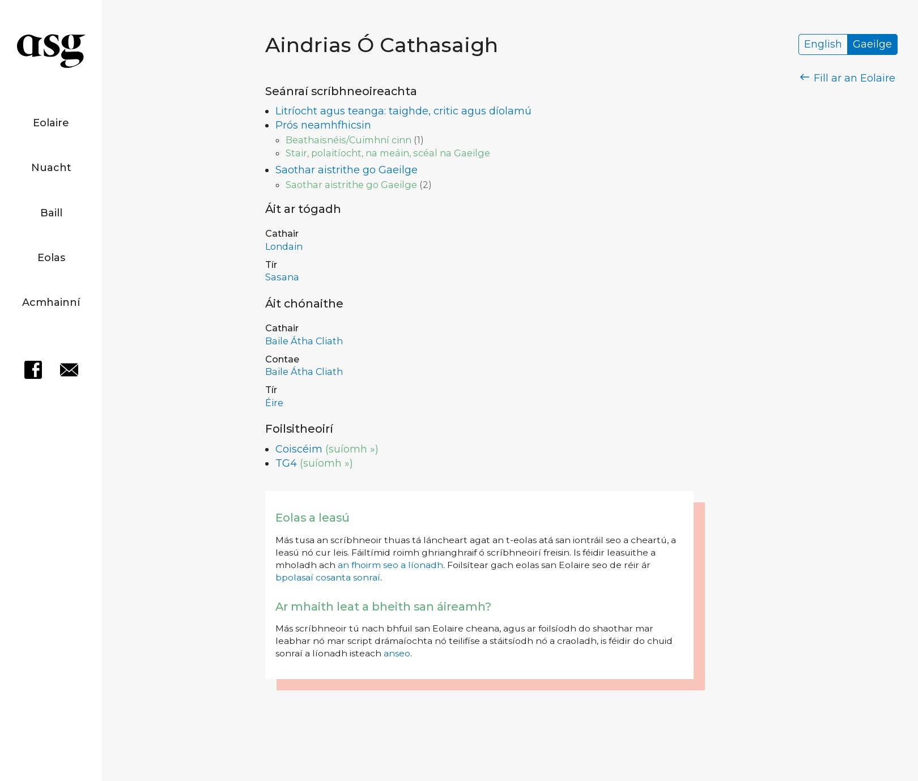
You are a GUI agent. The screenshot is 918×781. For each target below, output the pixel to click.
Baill (51, 213)
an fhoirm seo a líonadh (390, 565)
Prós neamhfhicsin (323, 125)
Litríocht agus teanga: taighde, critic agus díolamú (403, 111)
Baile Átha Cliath (304, 341)
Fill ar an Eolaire (848, 78)
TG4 (286, 463)
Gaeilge (872, 45)
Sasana (282, 277)
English (823, 45)
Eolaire (51, 123)
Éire (274, 402)
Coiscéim (298, 449)
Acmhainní (51, 302)
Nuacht (51, 167)
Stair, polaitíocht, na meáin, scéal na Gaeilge (388, 153)
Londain (284, 246)
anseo (397, 653)
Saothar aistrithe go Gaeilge (346, 170)
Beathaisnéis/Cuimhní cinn (348, 140)
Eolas (51, 257)
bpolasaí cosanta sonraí (327, 577)
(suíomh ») (352, 449)
